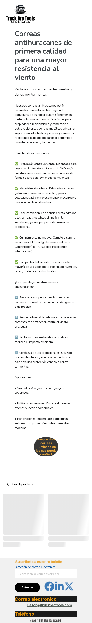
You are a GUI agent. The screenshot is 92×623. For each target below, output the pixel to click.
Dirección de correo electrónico (35, 567)
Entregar (27, 587)
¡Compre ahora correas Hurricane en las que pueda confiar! (46, 447)
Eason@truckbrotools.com (49, 605)
